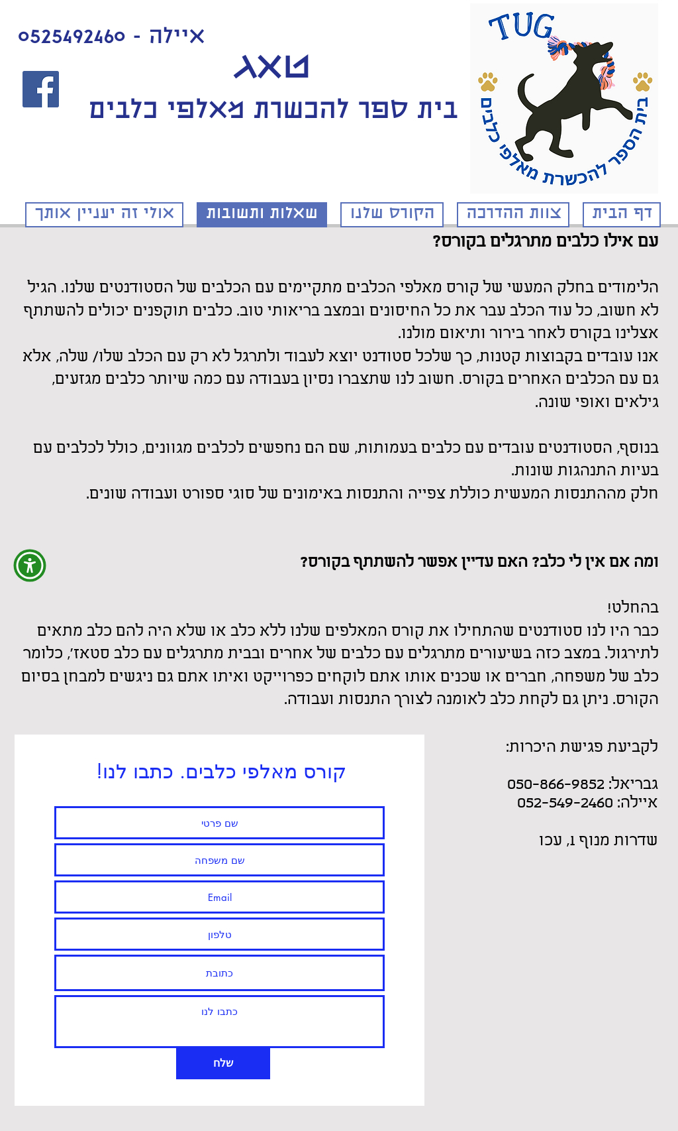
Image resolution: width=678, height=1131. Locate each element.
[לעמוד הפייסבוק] (41, 89)
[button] (29, 565)
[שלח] (223, 1063)
